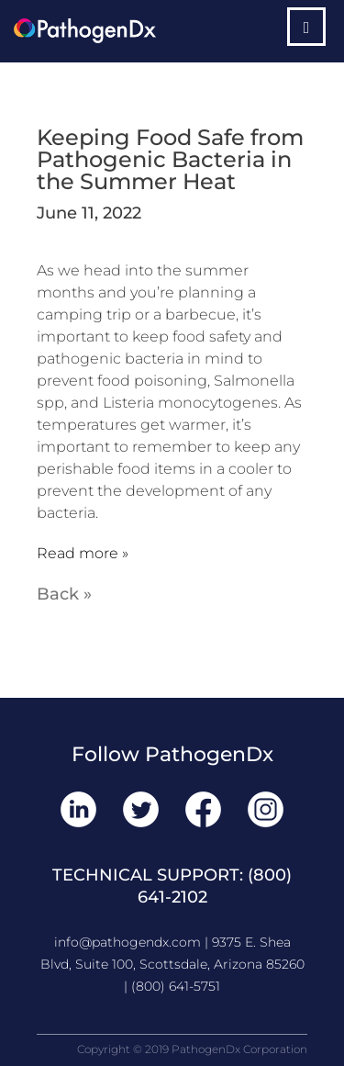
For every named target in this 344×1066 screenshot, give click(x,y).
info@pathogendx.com (127, 942)
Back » (64, 594)
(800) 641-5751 (175, 986)
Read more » (82, 553)
